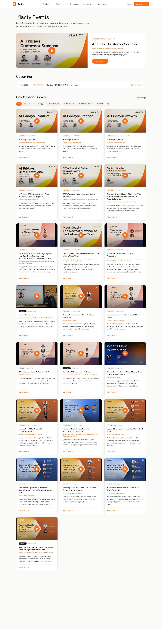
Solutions (60, 4)
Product (47, 4)
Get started (141, 4)
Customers (74, 4)
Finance (27, 104)
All (19, 104)
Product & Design (103, 104)
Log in (129, 4)
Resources (103, 4)
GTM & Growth (68, 104)
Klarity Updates (53, 104)
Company (88, 4)
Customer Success (85, 104)
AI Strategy (39, 104)
